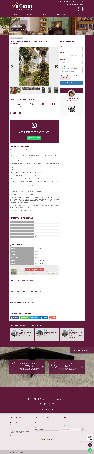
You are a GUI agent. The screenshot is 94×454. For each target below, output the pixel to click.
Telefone (62, 59)
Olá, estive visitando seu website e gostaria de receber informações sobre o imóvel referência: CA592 (71, 70)
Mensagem (63, 66)
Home (15, 14)
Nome (62, 46)
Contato (78, 14)
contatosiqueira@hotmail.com (19, 425)
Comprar (29, 14)
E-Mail (62, 52)
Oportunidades (61, 14)
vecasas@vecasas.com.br (18, 422)
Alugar (44, 14)
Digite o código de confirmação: (69, 75)
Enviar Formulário (71, 82)
